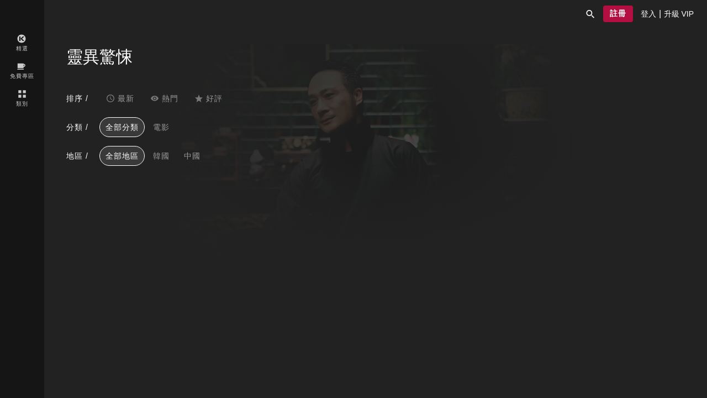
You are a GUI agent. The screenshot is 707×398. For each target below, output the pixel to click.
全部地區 (122, 155)
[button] (590, 14)
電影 (161, 127)
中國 (192, 155)
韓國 (161, 155)
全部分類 (122, 127)
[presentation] (648, 14)
